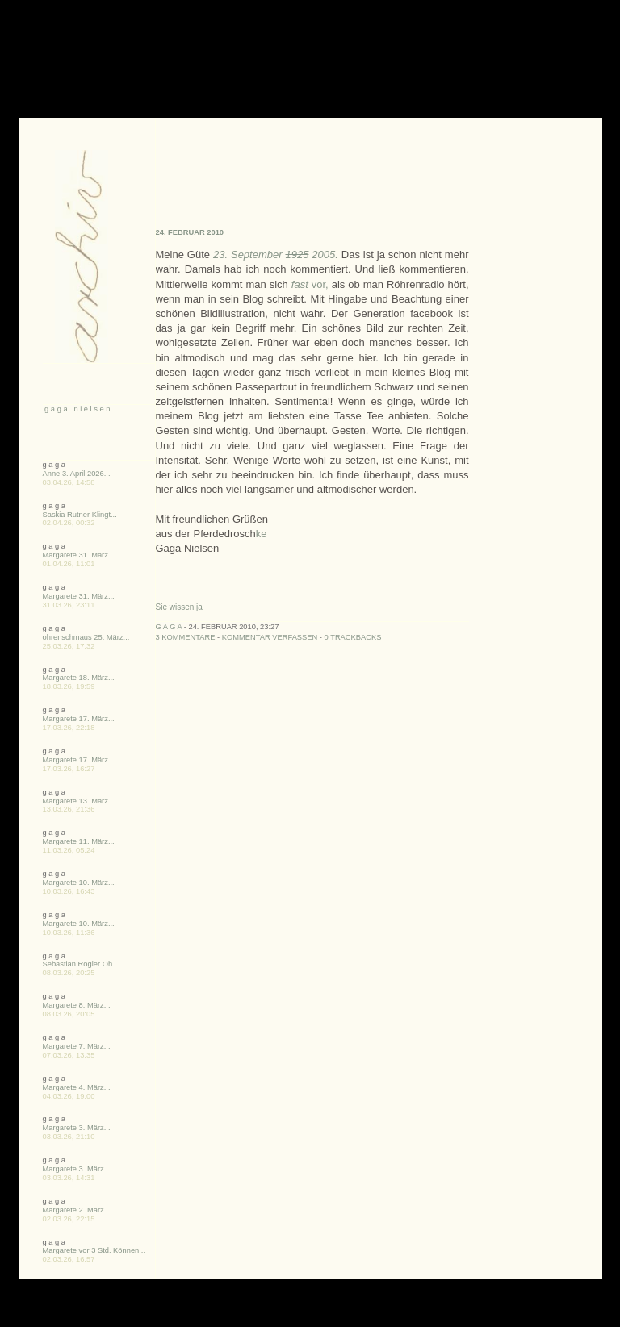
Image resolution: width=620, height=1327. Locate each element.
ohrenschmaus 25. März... (86, 637)
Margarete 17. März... (79, 719)
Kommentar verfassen (270, 637)
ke (261, 534)
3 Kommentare (186, 637)
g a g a (169, 627)
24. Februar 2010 (190, 232)
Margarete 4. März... (77, 1087)
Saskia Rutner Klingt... (80, 515)
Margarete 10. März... (79, 882)
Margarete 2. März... (77, 1210)
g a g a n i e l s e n (77, 409)
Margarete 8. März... (77, 1005)
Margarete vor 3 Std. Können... (94, 1250)
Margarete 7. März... (77, 1046)
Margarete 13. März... (79, 801)
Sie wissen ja (179, 607)
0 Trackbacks (353, 637)
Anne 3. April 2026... (77, 473)
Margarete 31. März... (79, 555)
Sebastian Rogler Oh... (81, 964)
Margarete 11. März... (79, 841)
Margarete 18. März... (79, 678)
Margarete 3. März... (77, 1128)
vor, (310, 284)
